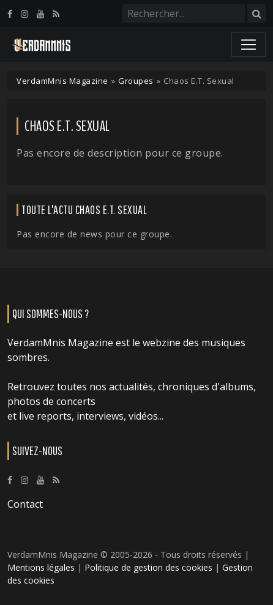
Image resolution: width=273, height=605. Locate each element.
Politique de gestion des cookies (148, 567)
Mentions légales (41, 567)
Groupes (136, 80)
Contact (25, 504)
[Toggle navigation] (248, 44)
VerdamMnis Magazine (62, 80)
